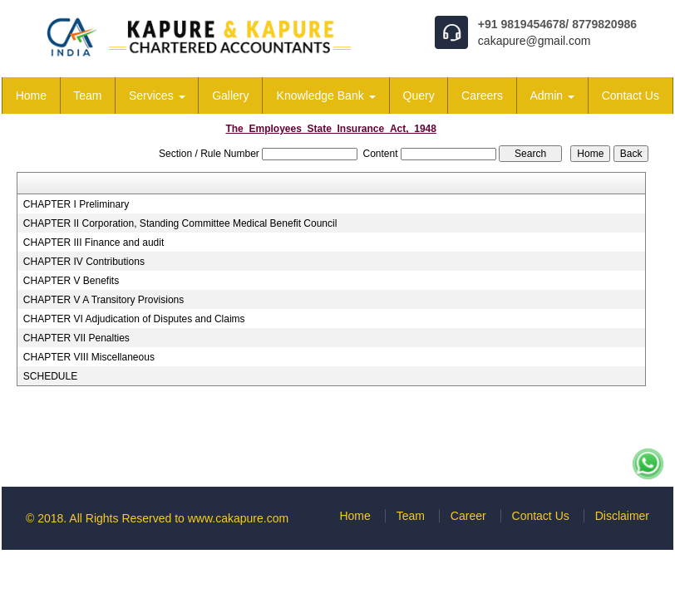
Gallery (230, 95)
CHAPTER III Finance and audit (93, 242)
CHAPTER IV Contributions (84, 261)
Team (87, 95)
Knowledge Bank (326, 95)
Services (157, 95)
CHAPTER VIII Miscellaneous (89, 357)
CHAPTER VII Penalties (76, 338)
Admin (552, 95)
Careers (482, 95)
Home (31, 95)
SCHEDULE (50, 376)
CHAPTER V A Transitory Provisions (103, 300)
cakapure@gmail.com (534, 40)
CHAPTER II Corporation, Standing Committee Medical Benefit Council (180, 223)
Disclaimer (622, 515)
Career (468, 515)
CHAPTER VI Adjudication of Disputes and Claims (134, 319)
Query (419, 95)
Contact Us (630, 95)
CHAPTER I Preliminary (76, 204)
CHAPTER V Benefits (71, 281)
